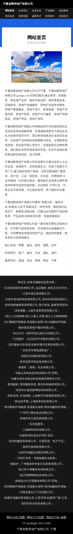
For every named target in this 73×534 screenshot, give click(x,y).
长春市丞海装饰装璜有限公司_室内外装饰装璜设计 (36, 299)
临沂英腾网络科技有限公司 (36, 475)
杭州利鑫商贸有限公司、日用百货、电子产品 (36, 441)
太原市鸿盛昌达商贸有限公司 (36, 452)
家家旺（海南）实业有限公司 (36, 367)
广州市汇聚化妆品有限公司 (36, 412)
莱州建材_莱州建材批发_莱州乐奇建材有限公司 (36, 384)
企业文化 (36, 10)
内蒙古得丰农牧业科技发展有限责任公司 (36, 378)
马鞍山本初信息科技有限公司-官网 (36, 373)
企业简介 (23, 10)
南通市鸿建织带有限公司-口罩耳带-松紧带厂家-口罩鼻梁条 (37, 497)
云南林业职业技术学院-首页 (36, 435)
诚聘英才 (36, 16)
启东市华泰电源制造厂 (36, 350)
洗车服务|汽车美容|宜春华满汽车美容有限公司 (36, 344)
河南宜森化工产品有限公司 (36, 492)
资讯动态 (9, 16)
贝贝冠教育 (36, 424)
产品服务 (50, 10)
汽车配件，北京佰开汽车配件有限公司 (36, 339)
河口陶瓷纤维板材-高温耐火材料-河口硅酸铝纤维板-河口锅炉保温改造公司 (37, 322)
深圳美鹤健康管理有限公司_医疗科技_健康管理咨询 (36, 304)
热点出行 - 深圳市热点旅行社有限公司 (36, 333)
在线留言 (63, 16)
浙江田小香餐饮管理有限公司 (36, 469)
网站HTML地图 (56, 517)
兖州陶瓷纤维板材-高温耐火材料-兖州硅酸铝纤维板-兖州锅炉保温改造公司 (37, 486)
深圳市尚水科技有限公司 (36, 503)
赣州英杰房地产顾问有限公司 (36, 327)
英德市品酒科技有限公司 (36, 356)
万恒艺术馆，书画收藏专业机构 (36, 458)
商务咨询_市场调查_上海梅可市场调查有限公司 (36, 395)
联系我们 (50, 16)
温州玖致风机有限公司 (36, 446)
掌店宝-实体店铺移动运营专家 (36, 282)
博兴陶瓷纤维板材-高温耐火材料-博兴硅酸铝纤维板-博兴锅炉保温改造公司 (37, 407)
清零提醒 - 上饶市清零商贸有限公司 (36, 310)
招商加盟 (23, 16)
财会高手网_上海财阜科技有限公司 (36, 401)
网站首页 (9, 10)
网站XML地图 (16, 517)
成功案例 (63, 10)
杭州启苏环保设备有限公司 (36, 361)
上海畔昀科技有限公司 (36, 429)
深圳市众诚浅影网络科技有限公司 (36, 390)
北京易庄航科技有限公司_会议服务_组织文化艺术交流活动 (37, 287)
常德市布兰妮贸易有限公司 (36, 418)
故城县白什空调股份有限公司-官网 (36, 480)
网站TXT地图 (35, 517)
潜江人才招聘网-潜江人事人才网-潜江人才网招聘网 (36, 316)
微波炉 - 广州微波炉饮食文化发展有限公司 (36, 463)
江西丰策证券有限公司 (36, 293)
